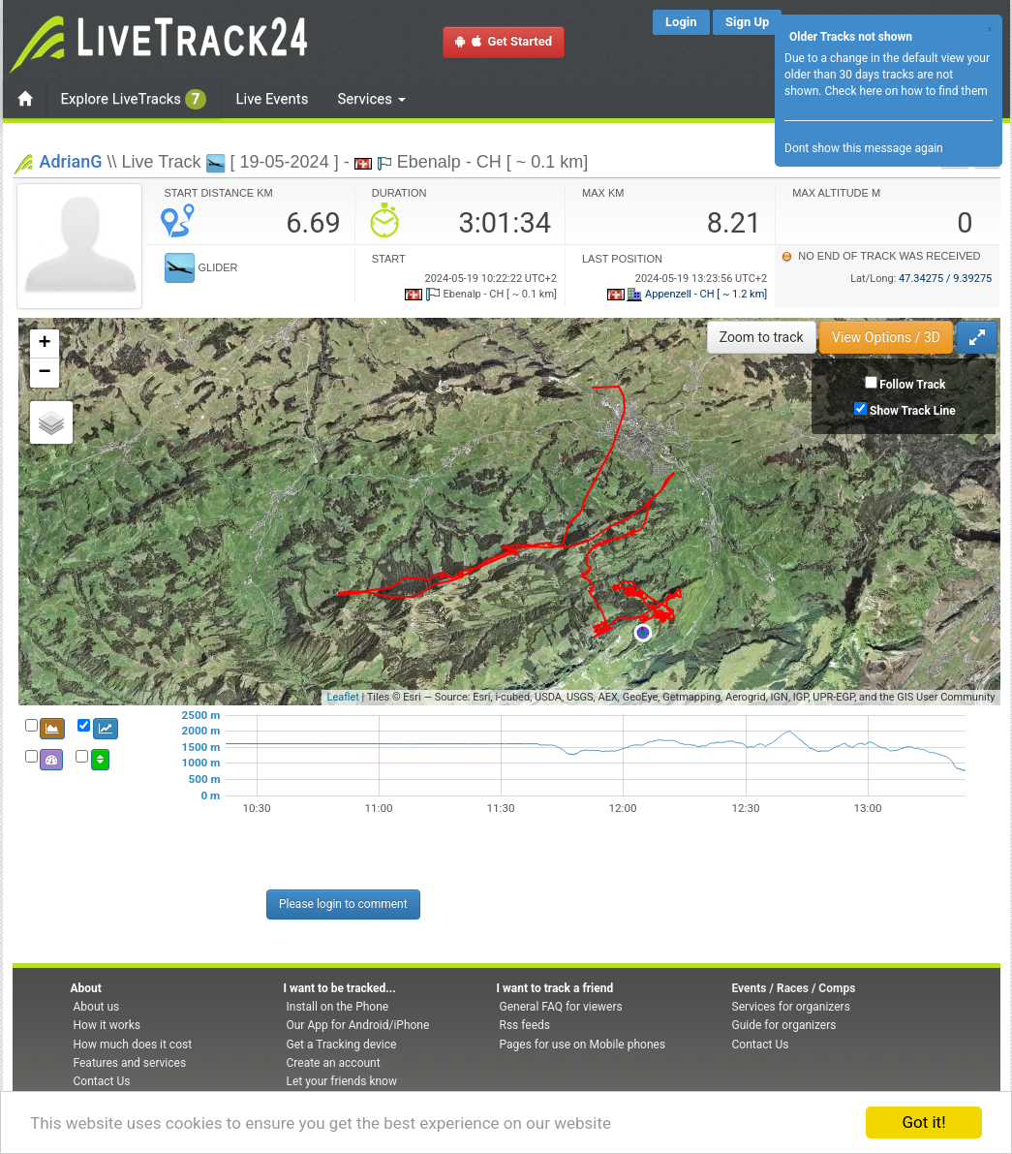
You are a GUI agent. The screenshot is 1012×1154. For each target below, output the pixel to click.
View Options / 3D (886, 337)
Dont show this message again (863, 148)
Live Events (271, 99)
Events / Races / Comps (794, 988)
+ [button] (44, 344)
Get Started (503, 41)
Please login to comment (343, 904)
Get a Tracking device (342, 1044)
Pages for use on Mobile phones (583, 1044)
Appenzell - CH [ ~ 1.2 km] (687, 294)
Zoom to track (762, 337)
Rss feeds (525, 1025)
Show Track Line (913, 411)
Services (371, 99)
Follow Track (912, 384)
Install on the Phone (338, 1007)
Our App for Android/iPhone (358, 1025)
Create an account (334, 1063)
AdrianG (71, 161)
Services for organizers (791, 1007)
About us (97, 1007)
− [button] (44, 373)
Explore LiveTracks (134, 99)
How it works (107, 1025)
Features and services (130, 1063)
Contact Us (102, 1081)
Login (681, 22)
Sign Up (747, 22)
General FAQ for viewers (561, 1007)
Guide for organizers (784, 1025)
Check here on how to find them (905, 91)
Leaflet (342, 697)
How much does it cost (133, 1044)
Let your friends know (342, 1081)
